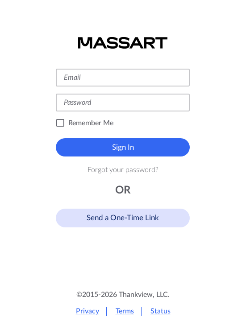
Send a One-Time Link (123, 218)
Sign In (123, 147)
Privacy (87, 311)
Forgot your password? (123, 169)
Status (160, 311)
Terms (125, 311)
